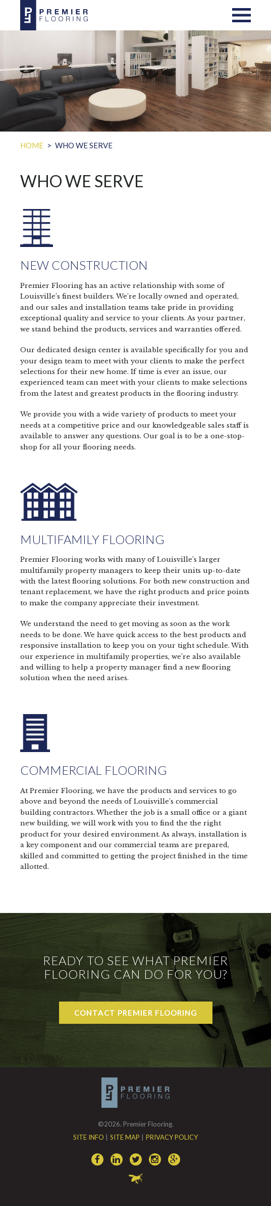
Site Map (125, 1137)
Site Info (88, 1137)
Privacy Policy (172, 1137)
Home (31, 145)
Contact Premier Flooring (135, 1012)
